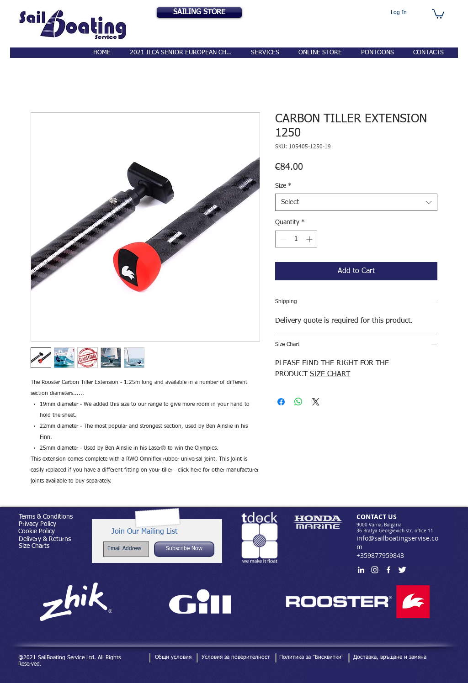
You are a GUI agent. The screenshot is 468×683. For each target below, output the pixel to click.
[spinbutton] (296, 239)
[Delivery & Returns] (44, 539)
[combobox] (356, 202)
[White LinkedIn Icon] (361, 569)
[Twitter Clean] (402, 569)
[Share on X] (315, 401)
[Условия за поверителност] (236, 658)
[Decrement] (282, 239)
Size (283, 186)
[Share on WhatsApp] (298, 401)
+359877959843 (380, 555)
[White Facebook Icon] (388, 569)
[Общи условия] (173, 658)
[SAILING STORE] (199, 12)
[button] (438, 13)
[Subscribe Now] (184, 549)
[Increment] (310, 239)
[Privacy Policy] (37, 524)
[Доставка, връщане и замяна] (389, 658)
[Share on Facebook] (281, 401)
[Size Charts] (33, 546)
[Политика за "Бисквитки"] (311, 658)
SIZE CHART (330, 374)
